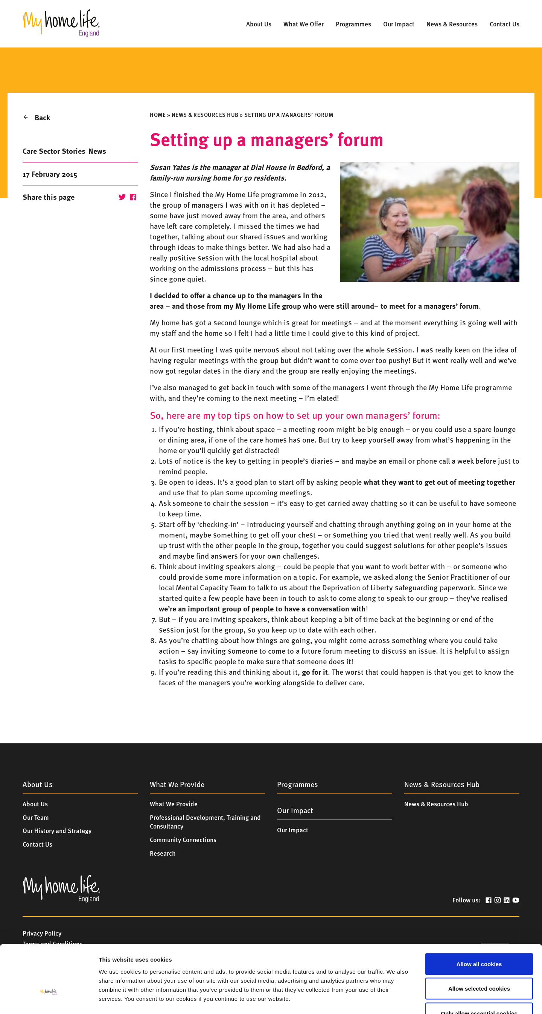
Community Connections (183, 839)
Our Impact (292, 829)
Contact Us (37, 844)
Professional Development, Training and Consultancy (205, 822)
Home (158, 114)
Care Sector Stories (54, 150)
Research (163, 853)
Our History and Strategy (57, 830)
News (97, 150)
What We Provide (174, 803)
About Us (35, 803)
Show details (391, 999)
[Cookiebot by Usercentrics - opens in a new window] (49, 999)
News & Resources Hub (205, 114)
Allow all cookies (479, 915)
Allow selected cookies (479, 940)
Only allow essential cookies (479, 964)
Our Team (36, 817)
